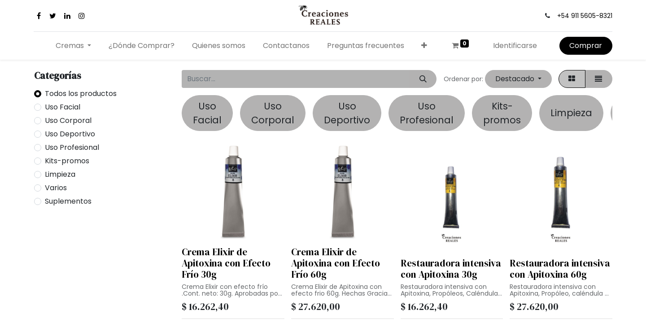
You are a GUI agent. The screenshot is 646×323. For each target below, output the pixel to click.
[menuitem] (141, 45)
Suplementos (68, 201)
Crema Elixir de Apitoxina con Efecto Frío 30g (226, 263)
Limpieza (60, 174)
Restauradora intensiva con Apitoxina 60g (560, 269)
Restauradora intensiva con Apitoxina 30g (451, 269)
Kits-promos (67, 161)
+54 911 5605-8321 (584, 15)
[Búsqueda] (422, 79)
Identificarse (515, 45)
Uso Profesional (72, 147)
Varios (56, 188)
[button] (424, 45)
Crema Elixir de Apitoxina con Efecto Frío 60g (335, 263)
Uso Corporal (68, 120)
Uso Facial (62, 107)
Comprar (585, 45)
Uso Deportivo (70, 134)
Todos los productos (81, 93)
